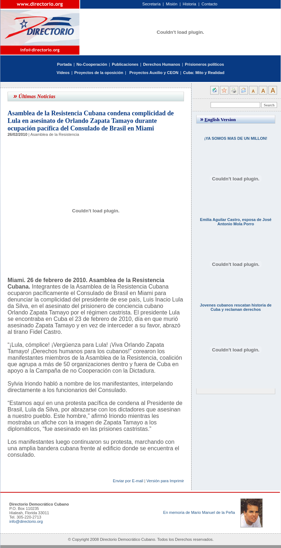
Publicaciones (125, 64)
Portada (64, 64)
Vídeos (63, 72)
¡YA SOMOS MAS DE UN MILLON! (235, 138)
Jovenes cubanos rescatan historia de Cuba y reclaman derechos (235, 307)
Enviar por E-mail (128, 481)
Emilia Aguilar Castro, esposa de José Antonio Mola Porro (236, 221)
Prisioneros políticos (204, 64)
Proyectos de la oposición (98, 72)
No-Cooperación (92, 64)
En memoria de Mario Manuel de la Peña (199, 512)
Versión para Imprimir (165, 481)
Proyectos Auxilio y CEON (154, 72)
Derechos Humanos (161, 64)
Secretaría (151, 4)
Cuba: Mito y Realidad (203, 72)
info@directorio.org (26, 521)
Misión (172, 4)
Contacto (209, 4)
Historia (189, 4)
